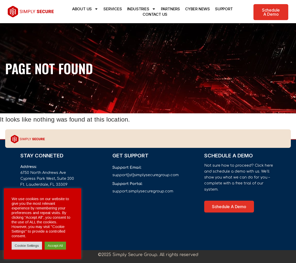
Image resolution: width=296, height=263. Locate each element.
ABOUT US (85, 9)
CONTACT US (155, 14)
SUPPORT (224, 8)
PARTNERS (170, 8)
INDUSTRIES (141, 9)
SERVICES (112, 8)
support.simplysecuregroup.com (142, 191)
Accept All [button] (55, 246)
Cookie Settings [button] (27, 246)
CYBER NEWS (197, 8)
